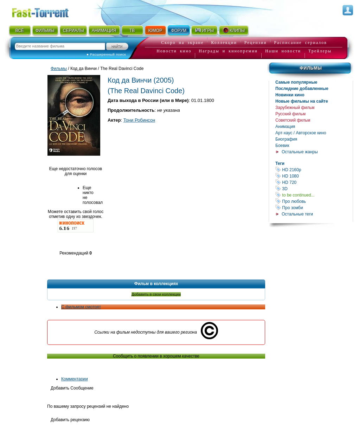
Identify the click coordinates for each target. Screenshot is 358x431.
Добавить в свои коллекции (156, 294)
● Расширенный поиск (106, 54)
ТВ (132, 30)
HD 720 (314, 182)
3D (314, 188)
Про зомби (314, 207)
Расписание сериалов (300, 42)
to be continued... (314, 195)
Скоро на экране (182, 42)
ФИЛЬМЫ (45, 30)
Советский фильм (292, 120)
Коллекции (224, 42)
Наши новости (283, 51)
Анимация (285, 126)
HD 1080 (314, 176)
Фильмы (311, 68)
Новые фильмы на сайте (301, 101)
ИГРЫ (204, 30)
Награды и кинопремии (228, 51)
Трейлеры (320, 51)
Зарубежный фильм (294, 107)
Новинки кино (290, 94)
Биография (286, 139)
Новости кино (173, 51)
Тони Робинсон (139, 120)
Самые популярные (296, 82)
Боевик (282, 145)
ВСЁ (19, 30)
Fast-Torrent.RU (47, 11)
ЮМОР (155, 30)
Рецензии (255, 42)
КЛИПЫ (233, 30)
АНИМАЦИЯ (104, 30)
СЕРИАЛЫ (73, 30)
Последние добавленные (301, 88)
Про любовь (314, 201)
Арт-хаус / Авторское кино (300, 132)
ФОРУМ (178, 30)
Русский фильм (290, 113)
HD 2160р (314, 169)
